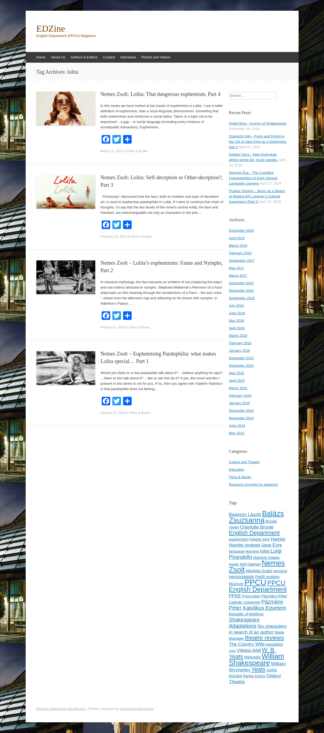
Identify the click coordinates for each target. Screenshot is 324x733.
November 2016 (241, 291)
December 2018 (241, 231)
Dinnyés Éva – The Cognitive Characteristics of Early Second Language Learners (253, 178)
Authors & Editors (84, 57)
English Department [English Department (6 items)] (254, 532)
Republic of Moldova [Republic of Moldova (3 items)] (246, 614)
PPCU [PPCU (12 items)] (255, 582)
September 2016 (242, 298)
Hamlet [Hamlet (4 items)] (278, 539)
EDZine (50, 28)
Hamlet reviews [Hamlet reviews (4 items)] (244, 545)
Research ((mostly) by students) (253, 485)
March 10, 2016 (112, 151)
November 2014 (241, 418)
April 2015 (237, 381)
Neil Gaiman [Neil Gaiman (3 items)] (250, 564)
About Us (58, 57)
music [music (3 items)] (234, 564)
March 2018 (238, 246)
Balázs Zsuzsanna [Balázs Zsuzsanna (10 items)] (256, 516)
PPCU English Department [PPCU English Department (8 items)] (258, 586)
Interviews (128, 57)
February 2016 (240, 343)
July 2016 (236, 306)
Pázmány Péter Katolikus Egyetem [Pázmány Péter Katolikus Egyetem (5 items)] (257, 605)
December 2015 (241, 358)
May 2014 (236, 433)
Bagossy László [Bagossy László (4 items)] (245, 514)
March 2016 (238, 336)
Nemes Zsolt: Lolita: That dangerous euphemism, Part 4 (160, 94)
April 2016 (237, 328)
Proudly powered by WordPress (60, 709)
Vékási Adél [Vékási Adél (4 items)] (249, 650)
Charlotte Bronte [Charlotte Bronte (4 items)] (257, 527)
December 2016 (241, 283)
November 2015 (241, 366)
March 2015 (238, 388)
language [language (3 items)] (237, 551)
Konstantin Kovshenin (137, 709)
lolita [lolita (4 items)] (264, 551)
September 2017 (242, 261)
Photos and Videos (155, 57)
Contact (109, 57)
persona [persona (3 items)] (280, 571)
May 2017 (236, 268)
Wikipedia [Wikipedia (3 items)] (252, 657)
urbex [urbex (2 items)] (232, 650)
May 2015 (236, 373)
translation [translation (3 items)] (274, 644)
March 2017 (238, 276)
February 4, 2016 (113, 327)
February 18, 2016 (114, 236)
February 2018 (240, 253)
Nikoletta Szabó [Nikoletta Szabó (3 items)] (259, 571)
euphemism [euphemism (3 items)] (239, 539)
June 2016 (237, 313)
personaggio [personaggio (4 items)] (241, 576)
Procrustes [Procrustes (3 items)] (251, 596)
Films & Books (137, 151)
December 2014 (241, 411)
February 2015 (240, 396)
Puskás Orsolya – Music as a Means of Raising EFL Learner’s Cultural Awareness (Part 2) (257, 196)
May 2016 (236, 321)
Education (237, 470)
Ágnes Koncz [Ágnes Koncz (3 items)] (254, 676)
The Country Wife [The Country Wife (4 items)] (247, 644)
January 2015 (239, 403)
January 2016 (239, 351)
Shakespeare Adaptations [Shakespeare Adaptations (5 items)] (244, 623)
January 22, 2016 (113, 413)
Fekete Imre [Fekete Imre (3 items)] (260, 539)
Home (41, 57)
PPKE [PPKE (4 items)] (235, 596)
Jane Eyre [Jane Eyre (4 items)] (271, 545)
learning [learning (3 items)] (252, 551)
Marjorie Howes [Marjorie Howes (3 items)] (266, 557)
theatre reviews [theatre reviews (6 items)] (264, 637)
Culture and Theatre (244, 462)
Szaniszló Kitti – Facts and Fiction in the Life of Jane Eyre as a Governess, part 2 (258, 141)
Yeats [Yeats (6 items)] (258, 669)
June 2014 (237, 426)
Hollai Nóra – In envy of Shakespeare (258, 123)
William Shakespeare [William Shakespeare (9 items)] (256, 659)
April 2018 (237, 238)
